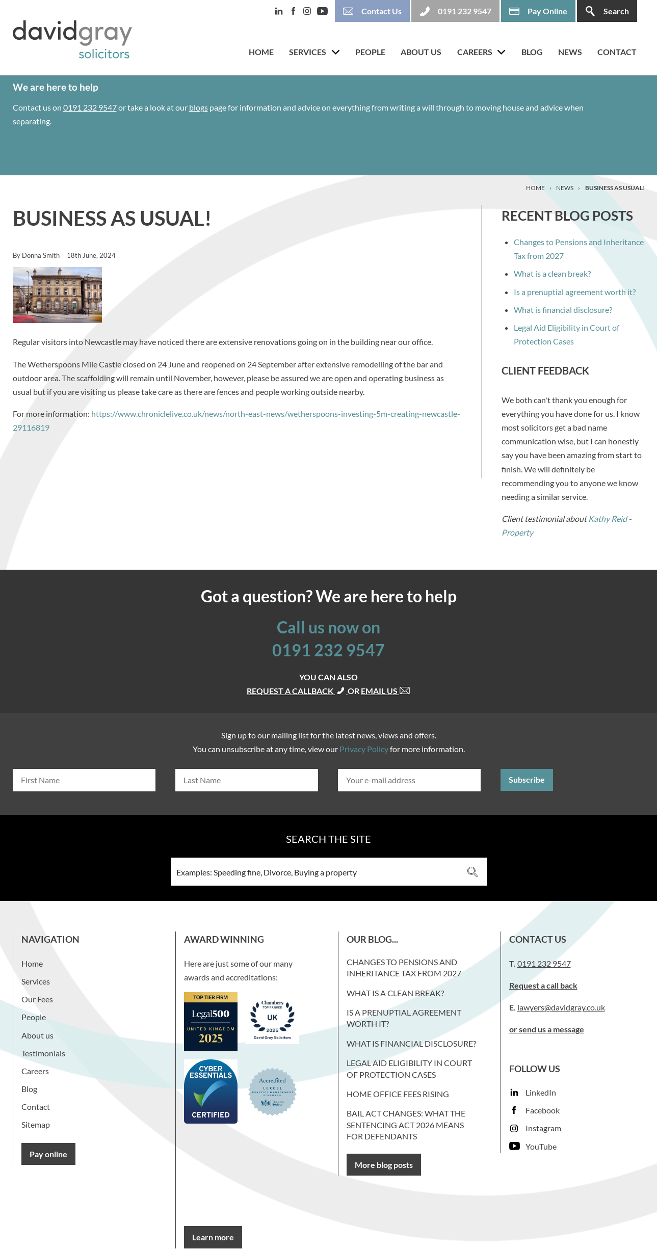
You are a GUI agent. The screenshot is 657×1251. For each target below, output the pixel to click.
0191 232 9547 (90, 107)
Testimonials (43, 1053)
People (370, 52)
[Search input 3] (315, 871)
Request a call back (543, 985)
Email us (385, 691)
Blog (532, 52)
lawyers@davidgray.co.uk (561, 1007)
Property (517, 532)
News (570, 52)
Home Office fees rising (398, 1094)
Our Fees (37, 999)
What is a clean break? (552, 273)
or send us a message (546, 1029)
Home (261, 52)
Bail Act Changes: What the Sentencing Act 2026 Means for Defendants (406, 1124)
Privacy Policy (363, 749)
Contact (617, 52)
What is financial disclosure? (563, 309)
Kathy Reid (607, 518)
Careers (474, 52)
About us (421, 52)
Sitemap (35, 1124)
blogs (198, 107)
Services (307, 52)
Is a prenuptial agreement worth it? (575, 292)
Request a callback (297, 691)
